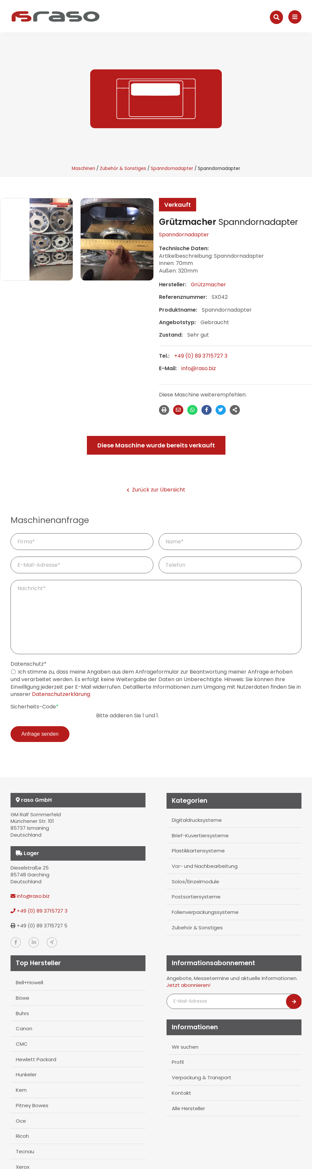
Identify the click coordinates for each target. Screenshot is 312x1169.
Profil (178, 1061)
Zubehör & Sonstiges (123, 168)
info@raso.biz (198, 368)
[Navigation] (294, 17)
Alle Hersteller (188, 1106)
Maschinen (83, 168)
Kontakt (181, 1091)
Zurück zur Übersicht (156, 489)
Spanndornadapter (172, 168)
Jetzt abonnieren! (188, 984)
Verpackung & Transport (201, 1076)
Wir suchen (185, 1046)
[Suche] (276, 17)
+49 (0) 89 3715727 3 (200, 356)
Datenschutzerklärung (61, 694)
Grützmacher (208, 284)
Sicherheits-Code (35, 706)
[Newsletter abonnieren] (294, 1001)
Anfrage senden (40, 734)
